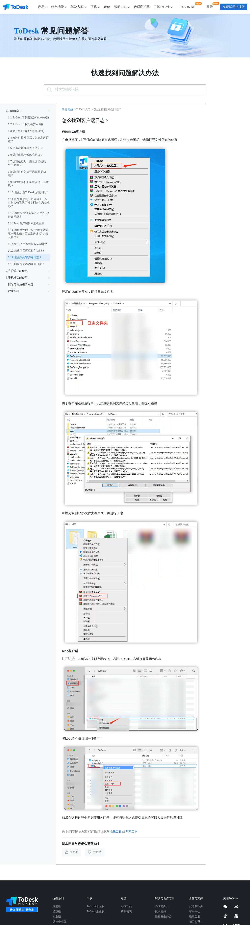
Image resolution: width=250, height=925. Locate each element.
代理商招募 (196, 906)
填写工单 (131, 831)
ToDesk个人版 (95, 906)
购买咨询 (126, 911)
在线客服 (115, 831)
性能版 (57, 906)
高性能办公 (162, 906)
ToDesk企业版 (95, 911)
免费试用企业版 (234, 7)
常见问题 (67, 109)
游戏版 (57, 911)
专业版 (57, 916)
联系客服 (194, 916)
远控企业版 (59, 921)
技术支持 (160, 911)
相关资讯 (194, 921)
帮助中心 (194, 911)
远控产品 (126, 906)
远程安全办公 (163, 916)
